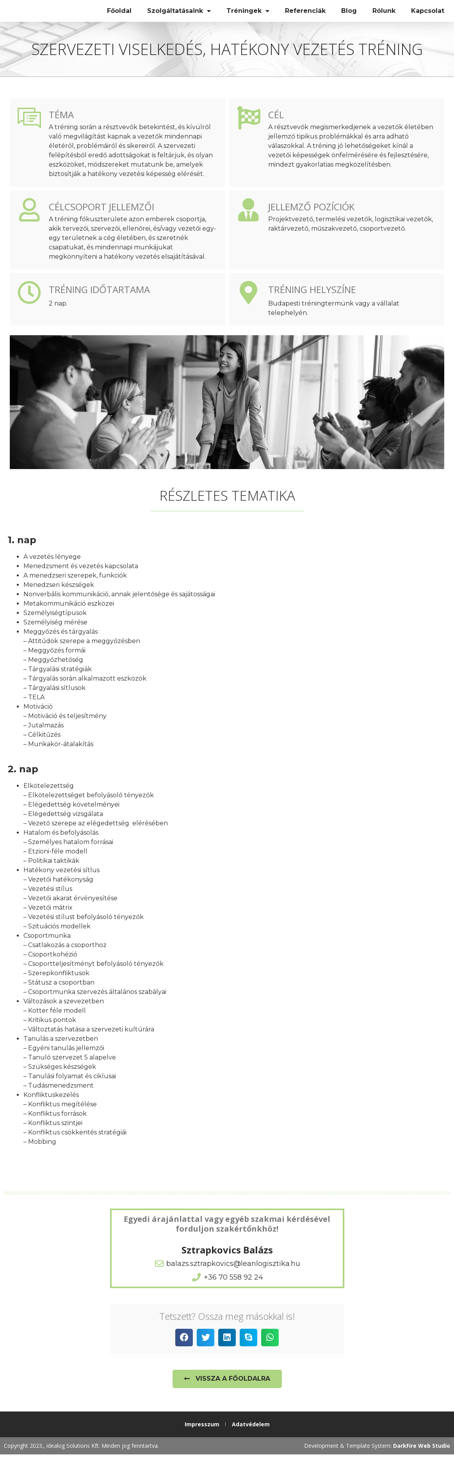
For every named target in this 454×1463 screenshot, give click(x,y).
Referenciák (305, 15)
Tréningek (247, 15)
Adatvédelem (251, 1432)
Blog (349, 15)
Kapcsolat (427, 15)
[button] (184, 1346)
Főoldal (119, 15)
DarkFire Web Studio (421, 1454)
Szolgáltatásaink (179, 15)
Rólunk (383, 15)
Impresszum (202, 1432)
